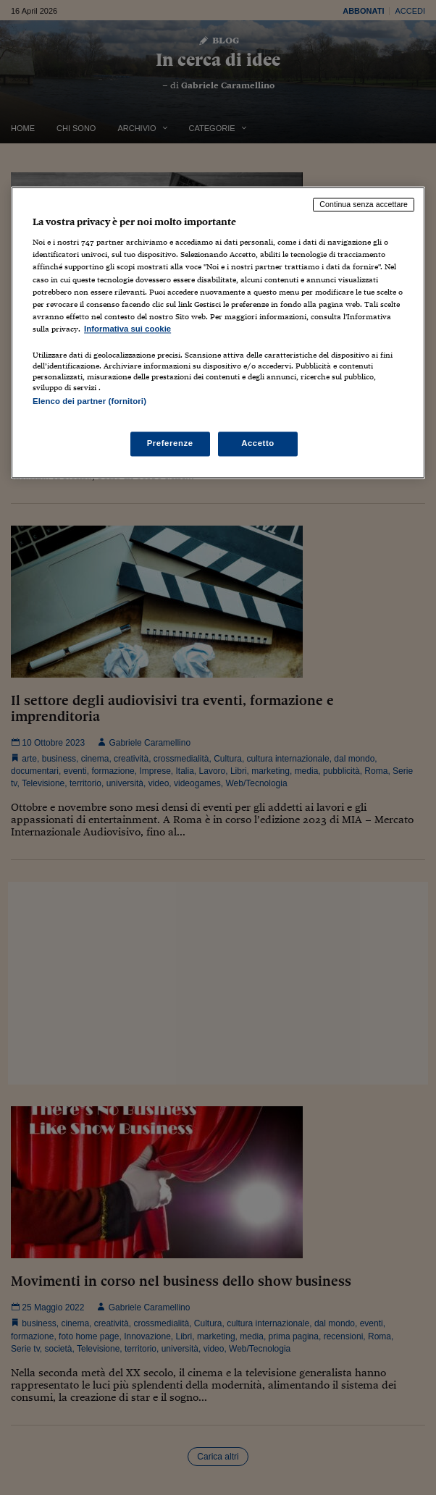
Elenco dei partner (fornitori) (89, 401)
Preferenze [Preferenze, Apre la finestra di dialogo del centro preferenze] (170, 443)
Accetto (257, 443)
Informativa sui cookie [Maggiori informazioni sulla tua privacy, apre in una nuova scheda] (127, 328)
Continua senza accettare (363, 204)
